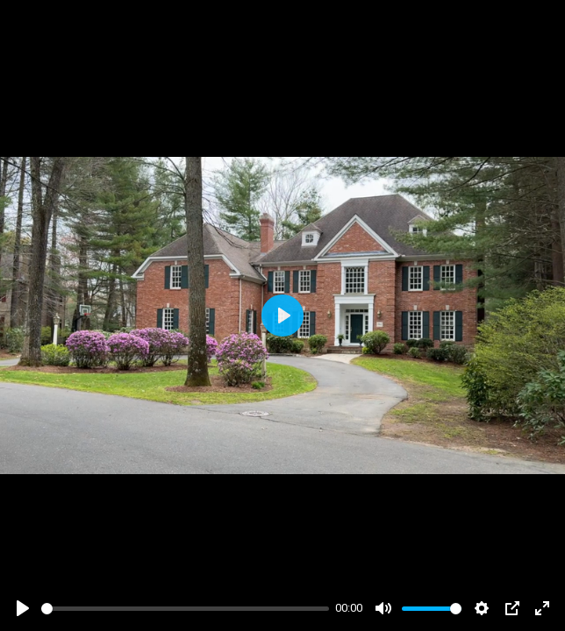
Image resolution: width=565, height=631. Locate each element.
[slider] (185, 608)
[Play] (23, 608)
